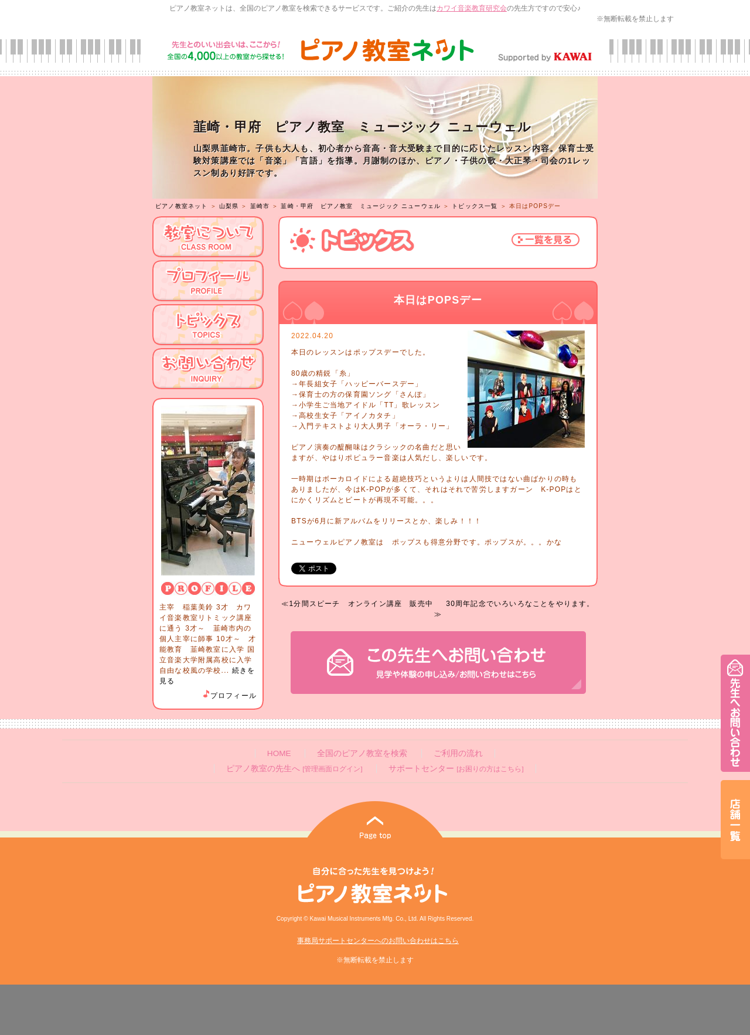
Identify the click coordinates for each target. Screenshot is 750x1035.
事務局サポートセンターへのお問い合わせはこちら (378, 940)
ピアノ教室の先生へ (294, 768)
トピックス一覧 (474, 206)
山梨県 (229, 206)
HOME (279, 753)
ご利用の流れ (458, 753)
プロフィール (229, 696)
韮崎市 (260, 206)
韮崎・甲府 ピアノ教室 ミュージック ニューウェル (361, 206)
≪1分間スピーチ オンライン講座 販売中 (357, 604)
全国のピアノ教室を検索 (362, 753)
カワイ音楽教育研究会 (472, 8)
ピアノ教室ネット (181, 206)
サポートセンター (455, 768)
